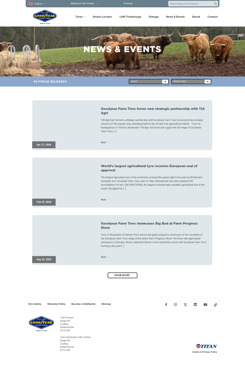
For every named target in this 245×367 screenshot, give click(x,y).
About (196, 16)
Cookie (196, 351)
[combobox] (190, 4)
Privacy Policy (209, 351)
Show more (122, 275)
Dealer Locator (102, 16)
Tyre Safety (34, 304)
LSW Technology (130, 16)
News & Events (175, 16)
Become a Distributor (83, 304)
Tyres (79, 16)
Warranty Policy (56, 304)
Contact (213, 16)
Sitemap (106, 304)
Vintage (154, 16)
